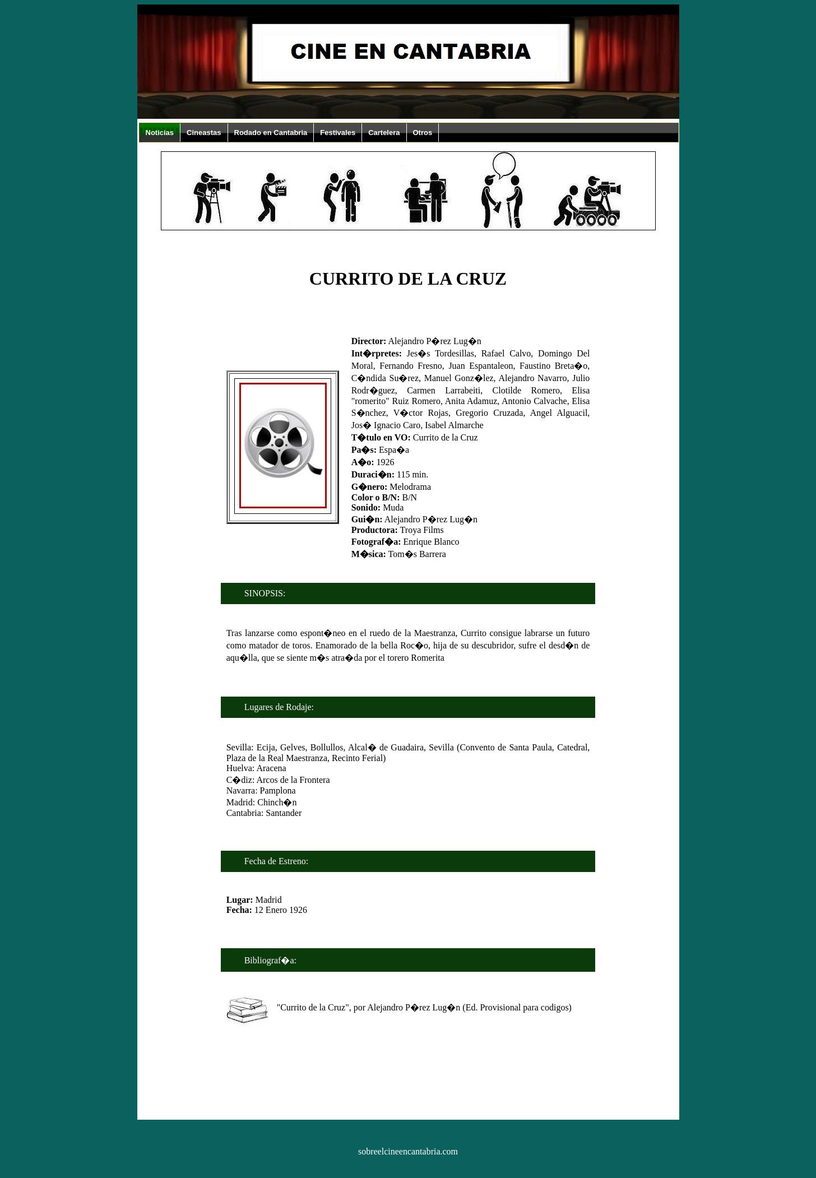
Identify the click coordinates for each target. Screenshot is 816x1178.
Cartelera (384, 132)
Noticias (160, 132)
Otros (423, 132)
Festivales (337, 132)
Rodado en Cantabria (271, 132)
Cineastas (204, 132)
